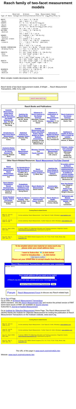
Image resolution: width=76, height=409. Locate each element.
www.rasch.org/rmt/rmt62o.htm (47, 365)
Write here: (38, 283)
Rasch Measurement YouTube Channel (52, 173)
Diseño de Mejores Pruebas (23, 211)
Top (7, 313)
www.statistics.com (65, 227)
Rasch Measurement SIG (32, 317)
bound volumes (42, 319)
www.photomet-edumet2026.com (27, 242)
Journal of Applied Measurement (24, 321)
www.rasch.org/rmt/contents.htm (21, 369)
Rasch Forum (63, 294)
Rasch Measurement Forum (29, 307)
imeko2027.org (22, 250)
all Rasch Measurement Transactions (28, 315)
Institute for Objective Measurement (20, 325)
